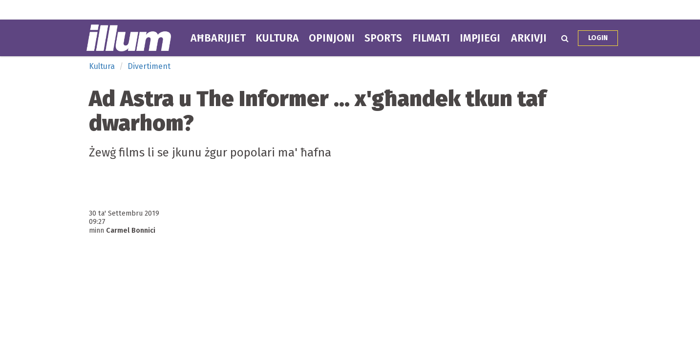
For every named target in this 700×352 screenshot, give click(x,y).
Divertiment (148, 66)
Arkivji (529, 38)
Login (598, 38)
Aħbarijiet (218, 38)
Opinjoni (332, 38)
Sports (383, 38)
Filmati (431, 38)
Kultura (277, 38)
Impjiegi (480, 38)
